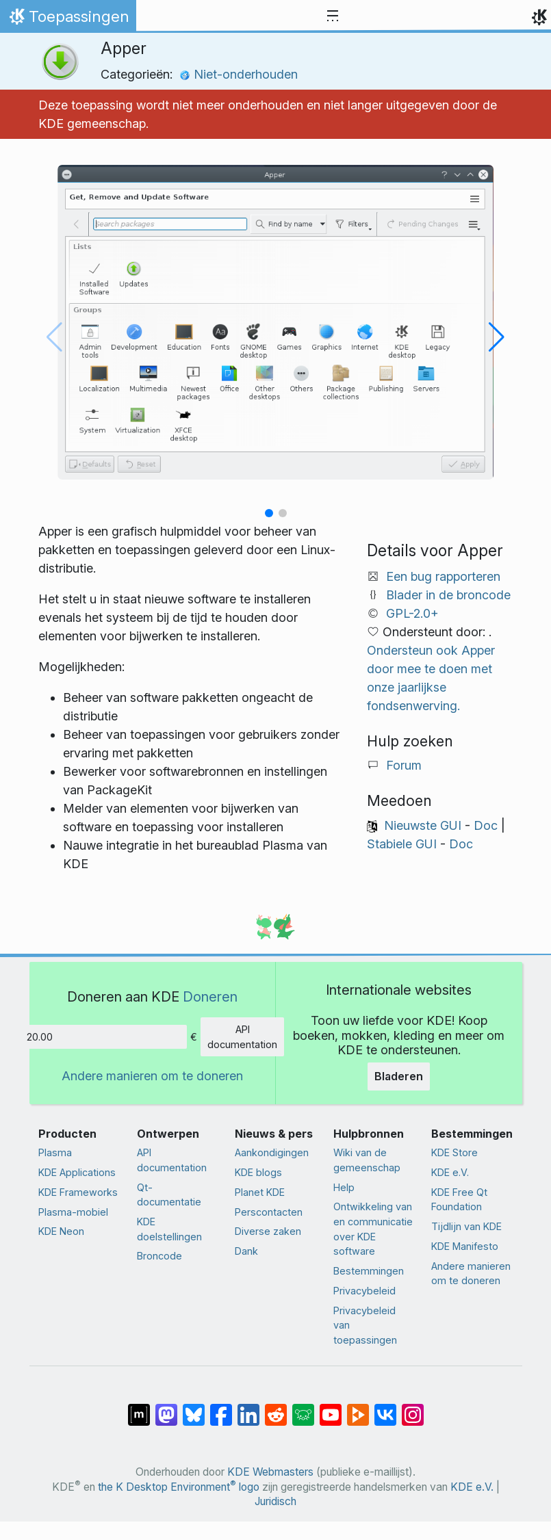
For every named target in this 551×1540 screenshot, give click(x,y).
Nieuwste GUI (422, 825)
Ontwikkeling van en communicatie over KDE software (373, 1229)
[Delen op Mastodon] (166, 1408)
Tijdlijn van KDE (466, 1226)
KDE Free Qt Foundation (459, 1199)
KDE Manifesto (464, 1246)
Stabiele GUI (402, 844)
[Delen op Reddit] (276, 1408)
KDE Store (454, 1152)
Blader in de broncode (448, 595)
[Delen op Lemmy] (303, 1408)
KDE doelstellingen (169, 1229)
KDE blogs (258, 1172)
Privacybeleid (364, 1290)
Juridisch (275, 1501)
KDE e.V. (450, 1172)
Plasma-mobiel (73, 1212)
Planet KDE (260, 1192)
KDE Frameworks (78, 1192)
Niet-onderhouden (238, 74)
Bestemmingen (368, 1271)
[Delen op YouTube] (331, 1408)
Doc (486, 825)
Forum (404, 765)
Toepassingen (67, 20)
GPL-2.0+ (412, 613)
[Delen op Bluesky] (194, 1408)
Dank (246, 1251)
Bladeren (398, 1076)
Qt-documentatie (169, 1195)
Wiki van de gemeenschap (366, 1160)
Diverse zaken (268, 1231)
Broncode (159, 1256)
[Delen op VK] (385, 1408)
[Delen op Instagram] (413, 1408)
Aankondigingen (272, 1152)
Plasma (55, 1152)
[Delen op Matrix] (139, 1408)
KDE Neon (61, 1231)
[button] (269, 513)
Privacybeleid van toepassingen (365, 1325)
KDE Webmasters (270, 1471)
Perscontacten (269, 1212)
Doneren (210, 996)
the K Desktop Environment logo (178, 1486)
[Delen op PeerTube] (358, 1408)
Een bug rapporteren (443, 576)
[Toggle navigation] (332, 16)
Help (344, 1187)
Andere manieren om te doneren (152, 1076)
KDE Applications (77, 1172)
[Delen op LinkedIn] (248, 1408)
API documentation (242, 1036)
